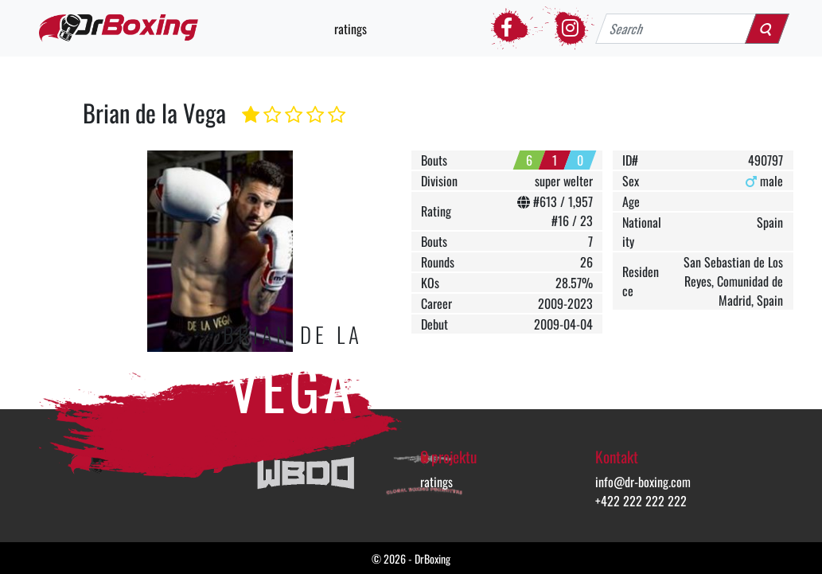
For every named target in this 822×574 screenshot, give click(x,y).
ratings (350, 28)
